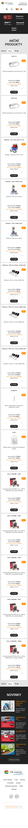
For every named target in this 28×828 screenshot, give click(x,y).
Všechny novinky (14, 759)
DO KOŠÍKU (14, 92)
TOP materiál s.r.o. (15, 807)
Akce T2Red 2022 (20, 731)
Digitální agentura (9, 806)
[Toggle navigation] (11, 9)
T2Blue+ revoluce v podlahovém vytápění (21, 703)
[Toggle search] (7, 9)
